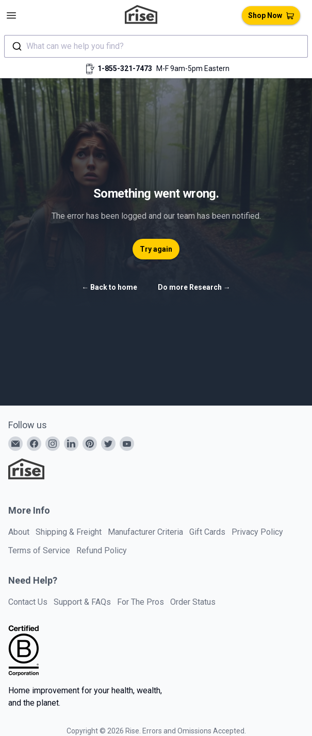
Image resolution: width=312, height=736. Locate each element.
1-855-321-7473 (124, 68)
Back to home (109, 287)
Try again (156, 249)
